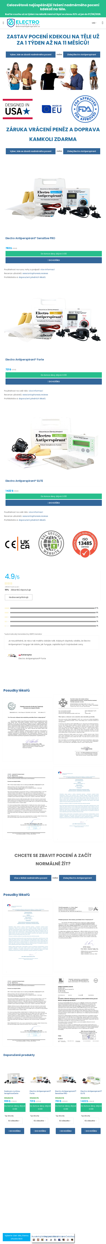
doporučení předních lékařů (32, 277)
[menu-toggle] (3, 23)
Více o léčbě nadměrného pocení (30, 878)
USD (93, 23)
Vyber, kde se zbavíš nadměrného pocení (30, 54)
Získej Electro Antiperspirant (81, 54)
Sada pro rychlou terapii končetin (12, 1092)
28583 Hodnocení (12, 587)
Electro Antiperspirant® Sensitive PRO (65, 1092)
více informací (47, 269)
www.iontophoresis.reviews (35, 273)
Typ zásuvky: (9, 1116)
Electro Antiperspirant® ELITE (91, 1092)
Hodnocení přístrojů (18, 597)
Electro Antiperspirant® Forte (40, 1092)
